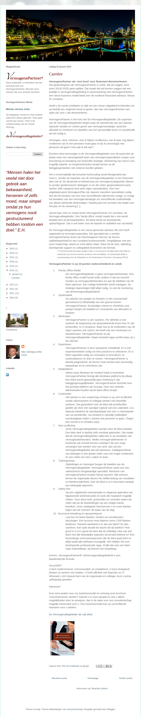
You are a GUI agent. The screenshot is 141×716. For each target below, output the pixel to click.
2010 (12, 297)
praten (64, 593)
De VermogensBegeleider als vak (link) (71, 614)
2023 (12, 253)
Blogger (111, 709)
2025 (12, 248)
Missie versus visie (18, 109)
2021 (12, 257)
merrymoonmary (75, 709)
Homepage (93, 678)
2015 (12, 266)
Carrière (56, 74)
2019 (12, 261)
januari (16, 274)
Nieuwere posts (59, 678)
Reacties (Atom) (100, 688)
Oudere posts (125, 678)
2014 (12, 270)
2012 (12, 289)
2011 (12, 293)
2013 (12, 284)
